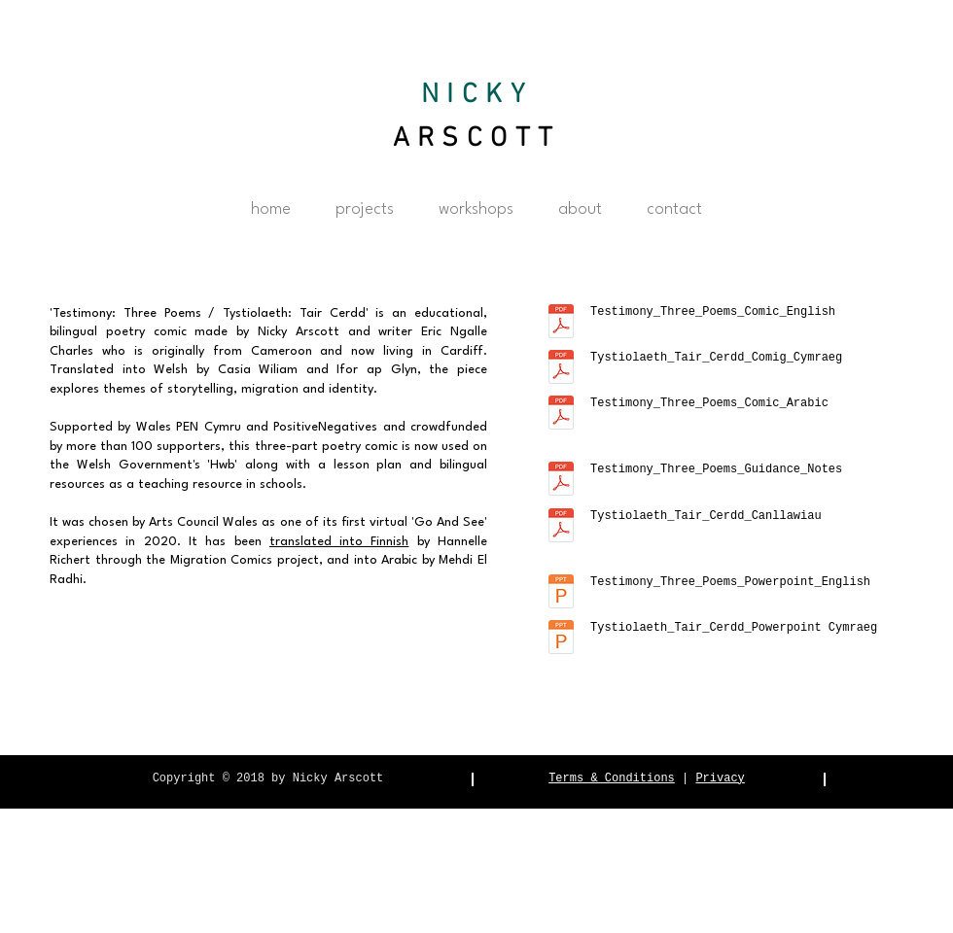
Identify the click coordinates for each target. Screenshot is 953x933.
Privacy (719, 778)
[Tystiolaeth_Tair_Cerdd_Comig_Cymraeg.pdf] (561, 369)
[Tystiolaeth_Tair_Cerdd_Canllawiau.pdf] (561, 527)
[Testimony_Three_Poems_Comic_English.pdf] (561, 323)
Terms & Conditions (611, 778)
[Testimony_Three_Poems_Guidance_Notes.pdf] (561, 481)
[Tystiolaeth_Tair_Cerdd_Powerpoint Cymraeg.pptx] (561, 639)
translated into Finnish (339, 542)
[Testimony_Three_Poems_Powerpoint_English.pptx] (561, 593)
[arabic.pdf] (561, 415)
